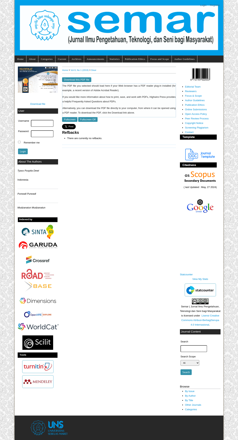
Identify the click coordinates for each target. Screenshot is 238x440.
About (32, 59)
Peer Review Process (197, 118)
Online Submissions (196, 109)
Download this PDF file (76, 79)
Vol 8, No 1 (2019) (80, 70)
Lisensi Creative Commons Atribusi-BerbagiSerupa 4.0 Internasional (200, 320)
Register (215, 5)
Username (23, 121)
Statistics (115, 59)
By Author (190, 395)
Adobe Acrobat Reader (105, 90)
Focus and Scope (159, 59)
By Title (189, 400)
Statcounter (186, 274)
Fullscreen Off (88, 119)
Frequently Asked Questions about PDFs (94, 101)
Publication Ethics (135, 59)
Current (62, 59)
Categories (47, 59)
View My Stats (200, 279)
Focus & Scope (193, 95)
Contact (189, 132)
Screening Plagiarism (196, 127)
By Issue (190, 391)
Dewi (93, 70)
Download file (37, 104)
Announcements (95, 59)
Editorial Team (193, 86)
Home (20, 59)
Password (23, 131)
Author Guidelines (184, 59)
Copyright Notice (194, 123)
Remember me (32, 142)
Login (203, 5)
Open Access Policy (196, 114)
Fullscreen (70, 119)
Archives (76, 59)
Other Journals (193, 404)
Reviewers (191, 91)
